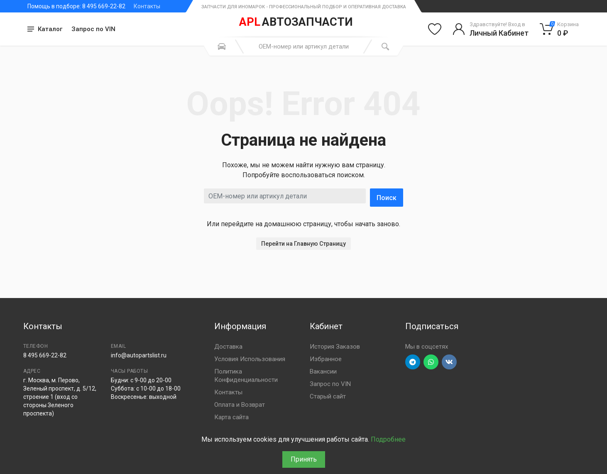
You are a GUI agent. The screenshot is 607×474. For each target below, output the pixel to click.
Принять (304, 459)
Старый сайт (328, 396)
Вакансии (323, 371)
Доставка (228, 346)
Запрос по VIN (93, 29)
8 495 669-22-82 (44, 355)
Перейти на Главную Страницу (303, 243)
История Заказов (335, 346)
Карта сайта (231, 417)
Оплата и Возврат (239, 404)
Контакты (147, 6)
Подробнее (388, 439)
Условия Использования (249, 359)
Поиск (387, 198)
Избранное (326, 359)
